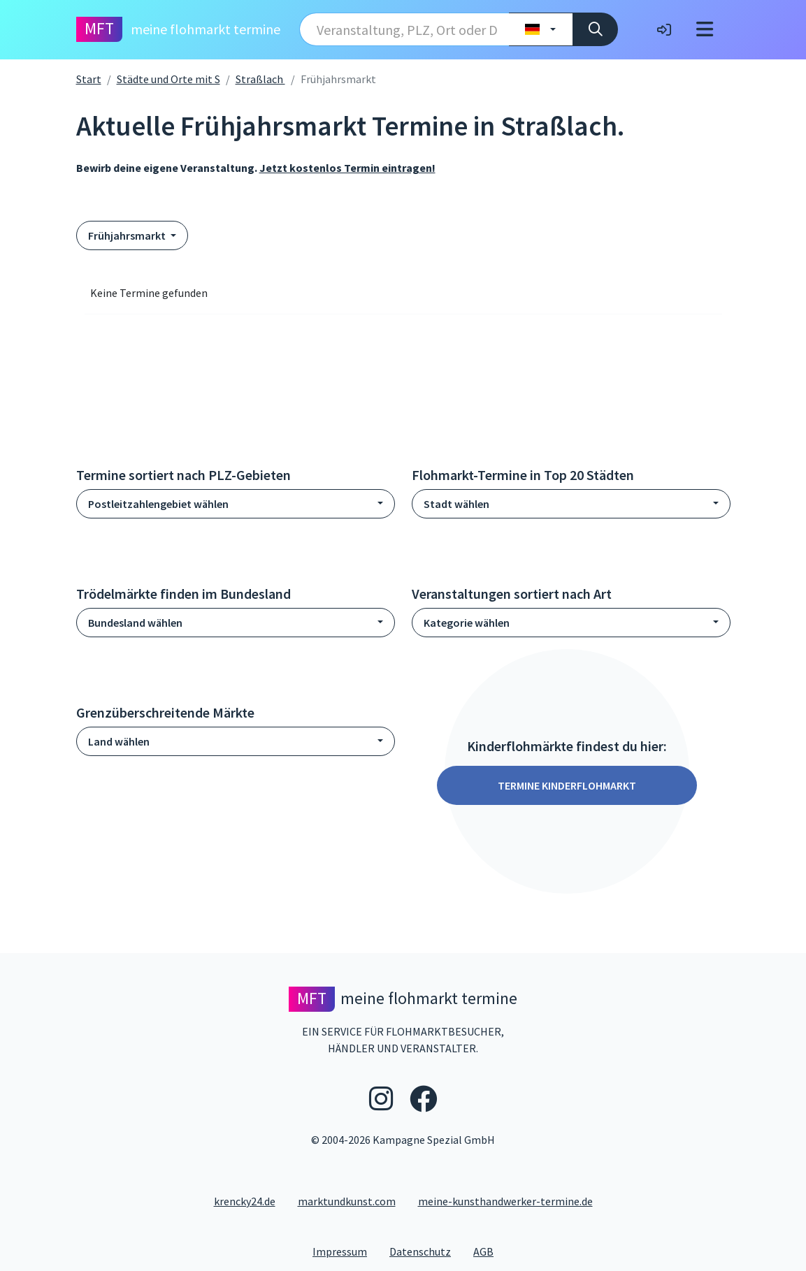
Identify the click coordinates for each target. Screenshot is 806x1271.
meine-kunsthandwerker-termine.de (505, 1201)
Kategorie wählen (467, 623)
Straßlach (260, 79)
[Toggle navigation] (704, 30)
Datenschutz (425, 1250)
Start (88, 79)
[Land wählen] (540, 29)
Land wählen (119, 741)
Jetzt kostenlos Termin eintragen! (347, 168)
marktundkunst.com (347, 1201)
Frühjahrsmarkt (128, 235)
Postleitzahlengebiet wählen (158, 504)
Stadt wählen (456, 504)
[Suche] (595, 29)
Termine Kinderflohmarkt (567, 785)
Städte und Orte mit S (168, 79)
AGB (489, 1250)
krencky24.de (244, 1201)
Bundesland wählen (135, 623)
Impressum (345, 1250)
